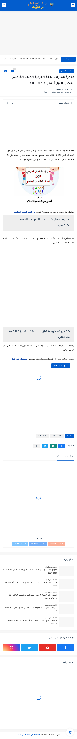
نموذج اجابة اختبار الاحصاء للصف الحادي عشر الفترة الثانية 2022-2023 (30, 59)
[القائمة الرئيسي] (73, 5)
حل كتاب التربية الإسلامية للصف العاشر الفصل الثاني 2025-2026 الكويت (31, 609)
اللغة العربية (42, 436)
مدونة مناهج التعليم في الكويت (28, 735)
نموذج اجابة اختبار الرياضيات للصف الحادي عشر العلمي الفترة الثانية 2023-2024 (30, 571)
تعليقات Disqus (20, 544)
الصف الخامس (66, 71)
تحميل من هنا (19, 359)
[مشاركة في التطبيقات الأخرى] (36, 446)
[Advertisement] (38, 33)
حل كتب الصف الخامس (24, 212)
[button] (61, 446)
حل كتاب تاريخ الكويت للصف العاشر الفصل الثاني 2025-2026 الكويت (32, 622)
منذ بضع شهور (50, 605)
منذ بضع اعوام (50, 567)
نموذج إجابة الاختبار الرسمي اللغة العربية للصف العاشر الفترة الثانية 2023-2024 (32, 596)
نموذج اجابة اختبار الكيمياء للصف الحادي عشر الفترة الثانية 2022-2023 (31, 584)
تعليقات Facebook (38, 544)
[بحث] (4, 5)
